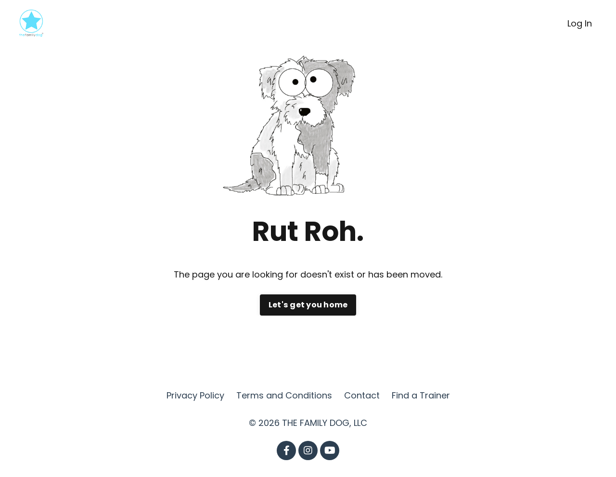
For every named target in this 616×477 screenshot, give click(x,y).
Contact (362, 395)
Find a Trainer (421, 395)
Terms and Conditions (284, 395)
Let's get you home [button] (308, 304)
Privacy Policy (195, 395)
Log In (579, 23)
